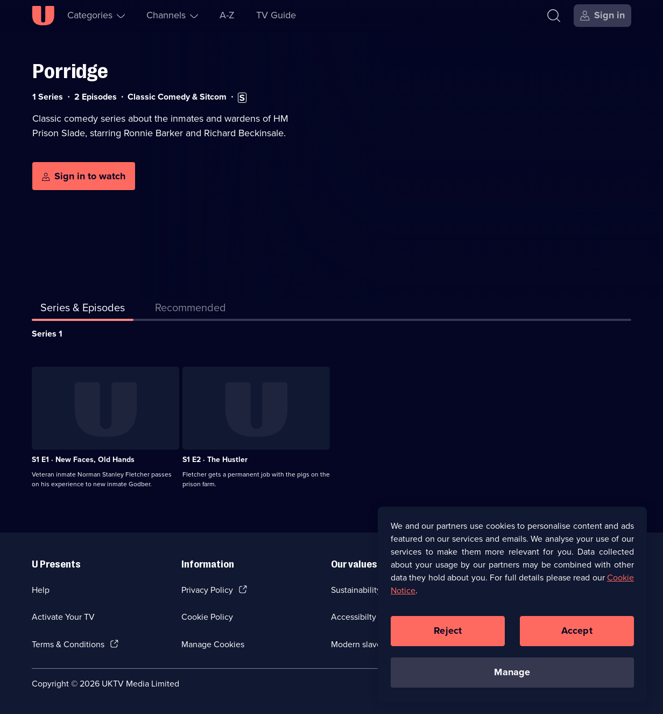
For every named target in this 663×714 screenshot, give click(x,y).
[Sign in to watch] (83, 176)
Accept (577, 631)
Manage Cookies (212, 644)
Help (41, 590)
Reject (448, 631)
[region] (512, 605)
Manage (512, 673)
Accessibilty (353, 617)
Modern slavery (360, 644)
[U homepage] (43, 15)
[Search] (553, 15)
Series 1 (47, 333)
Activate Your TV (63, 617)
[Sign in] (602, 15)
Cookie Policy (207, 617)
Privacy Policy (207, 590)
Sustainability (356, 590)
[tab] (190, 309)
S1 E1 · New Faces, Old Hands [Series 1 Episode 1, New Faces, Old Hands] (83, 459)
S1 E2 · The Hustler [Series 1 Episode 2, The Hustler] (215, 459)
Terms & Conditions (68, 644)
